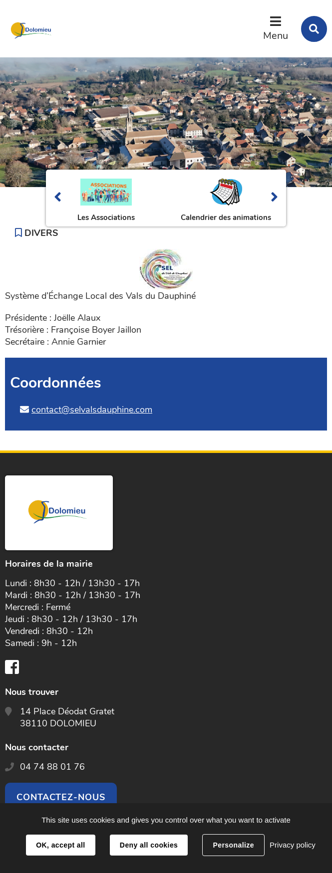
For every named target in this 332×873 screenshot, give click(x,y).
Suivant (274, 198)
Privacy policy (293, 845)
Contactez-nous (60, 797)
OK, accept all (60, 845)
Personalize (233, 845)
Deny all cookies (149, 845)
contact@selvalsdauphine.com (91, 410)
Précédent (57, 198)
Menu (275, 35)
